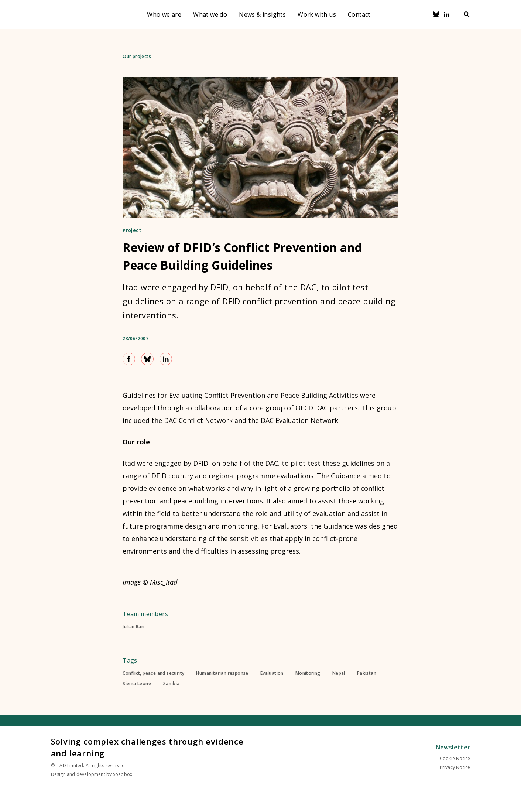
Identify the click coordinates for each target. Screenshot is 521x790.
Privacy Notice (455, 767)
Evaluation (272, 673)
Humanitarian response (222, 673)
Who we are (164, 14)
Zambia (171, 683)
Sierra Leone (137, 683)
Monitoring (308, 673)
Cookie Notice (455, 758)
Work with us (317, 14)
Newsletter (453, 747)
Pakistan (366, 673)
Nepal (338, 673)
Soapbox (122, 774)
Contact (359, 14)
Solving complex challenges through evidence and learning (147, 747)
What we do (210, 14)
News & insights (262, 14)
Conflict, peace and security (153, 673)
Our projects (137, 56)
